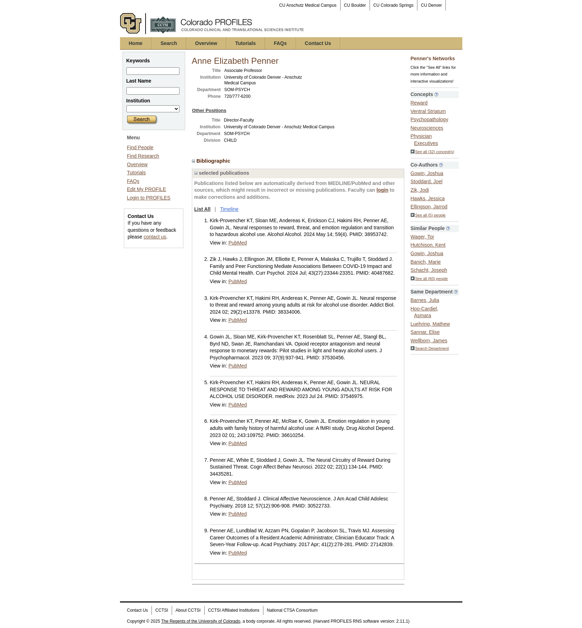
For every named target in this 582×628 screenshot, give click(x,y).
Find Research (143, 156)
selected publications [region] (221, 173)
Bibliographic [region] (212, 161)
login (382, 190)
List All (202, 209)
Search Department (430, 348)
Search (168, 43)
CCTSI (161, 610)
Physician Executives (424, 139)
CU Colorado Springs (393, 5)
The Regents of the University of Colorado (200, 621)
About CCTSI (188, 610)
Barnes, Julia (425, 300)
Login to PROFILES (149, 198)
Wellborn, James (429, 340)
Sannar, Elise (425, 332)
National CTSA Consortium (292, 610)
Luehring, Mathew (430, 324)
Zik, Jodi (420, 190)
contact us (155, 237)
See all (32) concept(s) (433, 152)
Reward (419, 103)
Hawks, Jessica (428, 198)
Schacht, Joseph (429, 270)
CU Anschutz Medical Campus (308, 5)
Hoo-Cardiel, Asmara (425, 312)
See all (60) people (429, 278)
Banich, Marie (426, 262)
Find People (140, 147)
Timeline (229, 209)
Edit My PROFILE (146, 189)
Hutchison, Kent (428, 245)
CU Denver (431, 5)
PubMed (237, 243)
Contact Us (318, 43)
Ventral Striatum (428, 111)
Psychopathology (430, 119)
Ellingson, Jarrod (429, 206)
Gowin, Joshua (427, 173)
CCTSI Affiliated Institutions (233, 610)
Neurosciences (427, 128)
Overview (206, 43)
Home (136, 43)
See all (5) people (428, 215)
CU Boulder (355, 5)
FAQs (280, 43)
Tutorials (245, 43)
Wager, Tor (422, 237)
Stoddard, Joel (427, 181)
